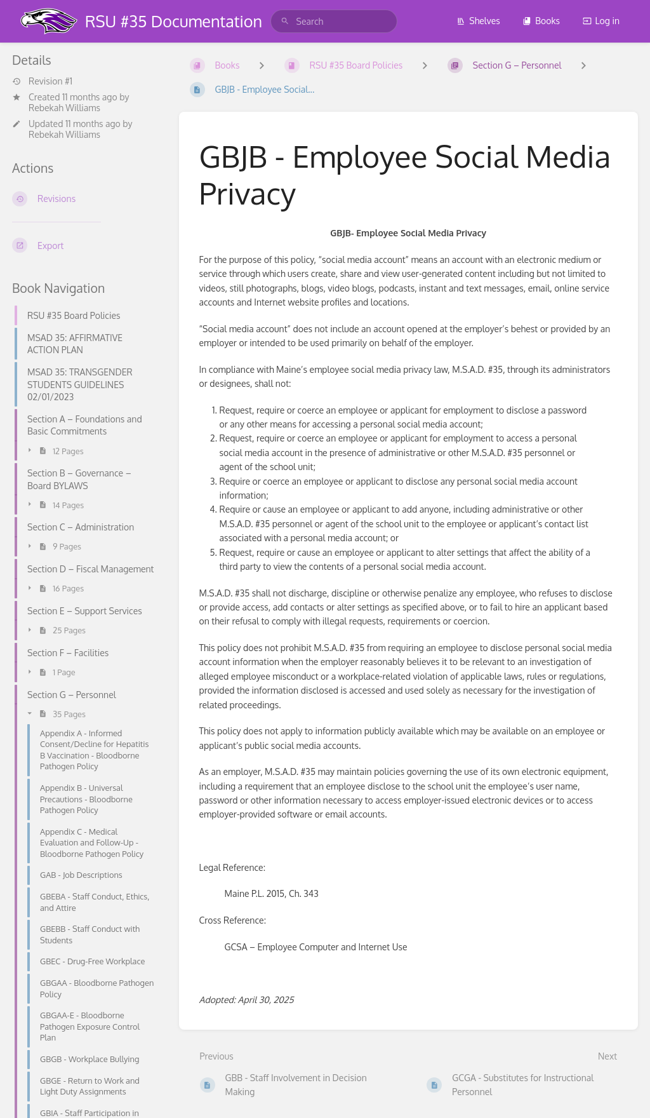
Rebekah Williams (64, 107)
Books (541, 20)
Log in (601, 20)
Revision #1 (42, 81)
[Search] (285, 21)
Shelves (478, 20)
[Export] (85, 245)
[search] (333, 21)
